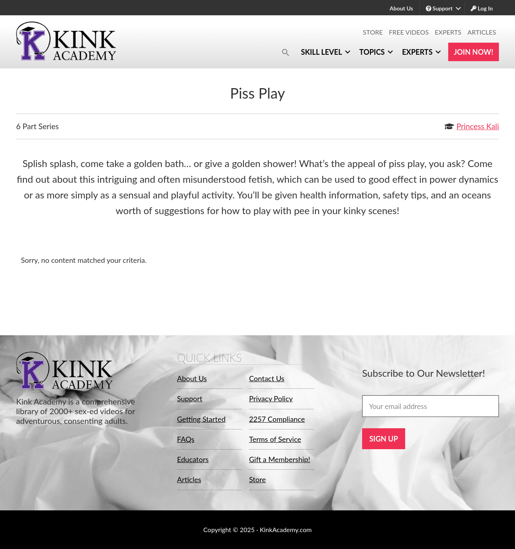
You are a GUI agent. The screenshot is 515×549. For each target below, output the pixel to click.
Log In (482, 8)
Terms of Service (275, 439)
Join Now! (473, 51)
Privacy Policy (271, 398)
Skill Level (321, 51)
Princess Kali (477, 126)
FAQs (185, 439)
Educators (192, 459)
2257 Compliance (277, 419)
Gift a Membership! (279, 459)
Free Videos (409, 32)
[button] (285, 52)
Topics (372, 51)
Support (439, 8)
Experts (448, 32)
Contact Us (266, 378)
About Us (401, 8)
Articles (482, 32)
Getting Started (201, 419)
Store (373, 32)
